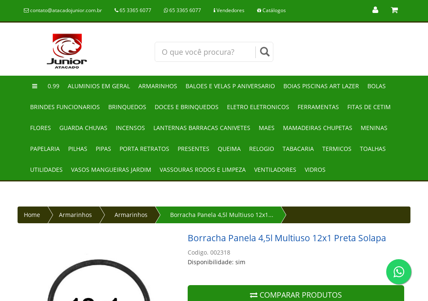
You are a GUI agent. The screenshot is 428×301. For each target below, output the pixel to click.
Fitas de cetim (369, 107)
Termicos (337, 149)
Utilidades (46, 169)
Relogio (261, 149)
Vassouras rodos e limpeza (203, 169)
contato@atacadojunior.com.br (63, 10)
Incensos (130, 128)
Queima (229, 149)
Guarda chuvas (83, 128)
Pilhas (77, 149)
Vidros (315, 169)
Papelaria (45, 149)
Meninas (374, 128)
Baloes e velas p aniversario (230, 86)
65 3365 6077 (133, 10)
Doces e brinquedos (187, 107)
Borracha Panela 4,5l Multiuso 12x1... (221, 215)
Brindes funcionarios (65, 107)
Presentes (193, 149)
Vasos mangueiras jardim (111, 169)
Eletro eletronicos (258, 107)
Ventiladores (275, 169)
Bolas (376, 86)
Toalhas (373, 149)
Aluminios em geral (99, 86)
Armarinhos (157, 86)
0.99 (53, 86)
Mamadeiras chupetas (317, 128)
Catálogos (271, 10)
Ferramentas (318, 107)
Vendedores (229, 10)
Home (32, 215)
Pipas (103, 149)
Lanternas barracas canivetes (201, 128)
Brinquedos (127, 107)
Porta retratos (144, 149)
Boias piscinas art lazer (321, 86)
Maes (267, 128)
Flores (40, 128)
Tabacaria (298, 149)
